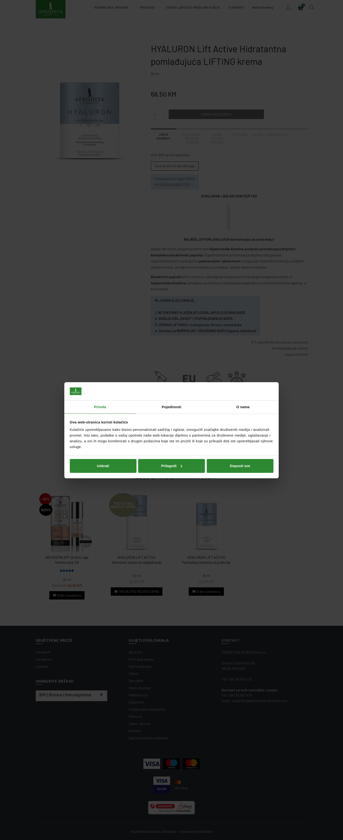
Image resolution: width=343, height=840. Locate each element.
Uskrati (103, 456)
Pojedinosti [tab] (171, 397)
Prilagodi (171, 456)
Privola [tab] (100, 397)
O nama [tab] (243, 397)
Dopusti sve (240, 456)
